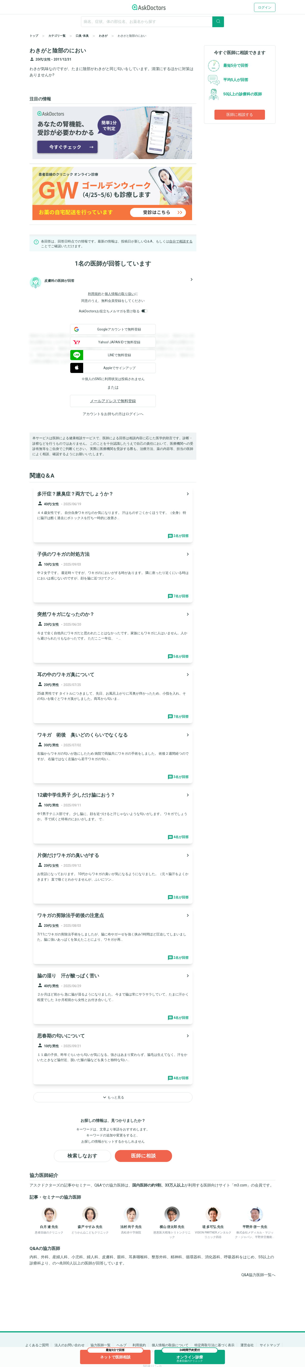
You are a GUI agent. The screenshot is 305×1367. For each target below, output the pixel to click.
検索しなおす (82, 1156)
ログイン (264, 7)
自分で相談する (181, 241)
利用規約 (94, 294)
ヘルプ (122, 1345)
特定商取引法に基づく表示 (214, 1345)
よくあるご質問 (37, 1345)
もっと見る (113, 1097)
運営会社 (247, 1345)
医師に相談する (239, 114)
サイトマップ (270, 1345)
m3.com (240, 1185)
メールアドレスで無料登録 (113, 401)
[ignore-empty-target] (152, 21)
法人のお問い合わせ (70, 1345)
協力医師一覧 (101, 1345)
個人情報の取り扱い (120, 294)
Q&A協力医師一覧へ (258, 1275)
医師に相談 (143, 1156)
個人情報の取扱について (170, 1345)
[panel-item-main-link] (113, 514)
